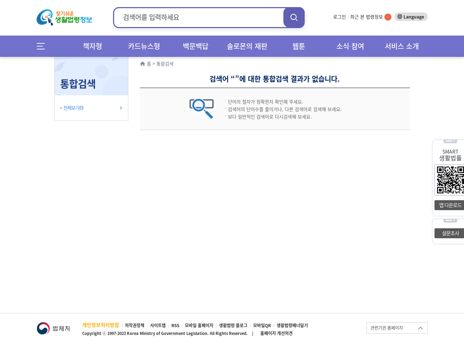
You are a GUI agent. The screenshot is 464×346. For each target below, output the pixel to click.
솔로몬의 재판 (247, 46)
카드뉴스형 (144, 46)
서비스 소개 (402, 46)
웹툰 (298, 46)
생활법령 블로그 (233, 325)
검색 (294, 17)
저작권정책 (134, 325)
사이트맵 (158, 325)
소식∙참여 (350, 46)
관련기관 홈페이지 (386, 328)
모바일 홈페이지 (199, 325)
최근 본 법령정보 (370, 16)
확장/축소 (127, 58)
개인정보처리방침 (100, 324)
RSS (175, 325)
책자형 (92, 46)
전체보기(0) (73, 107)
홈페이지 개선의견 (276, 333)
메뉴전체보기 (43, 46)
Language (414, 17)
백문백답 (195, 46)
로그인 (339, 16)
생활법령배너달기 (292, 325)
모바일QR (262, 325)
